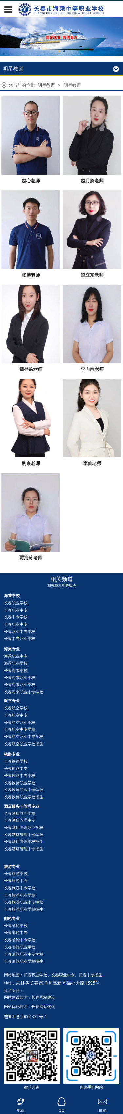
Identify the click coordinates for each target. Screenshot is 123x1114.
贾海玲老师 (30, 557)
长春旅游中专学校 (19, 888)
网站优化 (12, 1006)
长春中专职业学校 (19, 638)
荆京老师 (31, 463)
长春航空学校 (16, 708)
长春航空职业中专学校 (23, 736)
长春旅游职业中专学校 (23, 902)
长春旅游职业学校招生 (23, 909)
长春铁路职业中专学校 (23, 789)
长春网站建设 (43, 997)
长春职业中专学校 (19, 631)
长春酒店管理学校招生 (23, 841)
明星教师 (46, 85)
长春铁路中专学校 (19, 775)
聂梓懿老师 (30, 369)
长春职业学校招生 (23, 961)
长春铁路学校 (16, 761)
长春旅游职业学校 (19, 895)
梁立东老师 (92, 275)
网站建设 (12, 997)
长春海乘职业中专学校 (23, 692)
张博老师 (31, 275)
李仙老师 (92, 463)
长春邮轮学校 (16, 925)
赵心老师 (31, 180)
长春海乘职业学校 (19, 677)
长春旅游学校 (16, 873)
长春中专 (16, 932)
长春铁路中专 (16, 768)
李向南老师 (92, 369)
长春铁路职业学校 (19, 783)
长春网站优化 (43, 1006)
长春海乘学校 (16, 670)
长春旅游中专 (16, 880)
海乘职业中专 (16, 656)
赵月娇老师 (92, 180)
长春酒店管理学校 (19, 813)
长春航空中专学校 (19, 729)
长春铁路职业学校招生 (23, 797)
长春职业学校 (16, 603)
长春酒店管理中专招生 (23, 849)
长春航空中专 (16, 715)
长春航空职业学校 (19, 722)
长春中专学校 (16, 617)
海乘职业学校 (16, 663)
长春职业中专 (16, 610)
